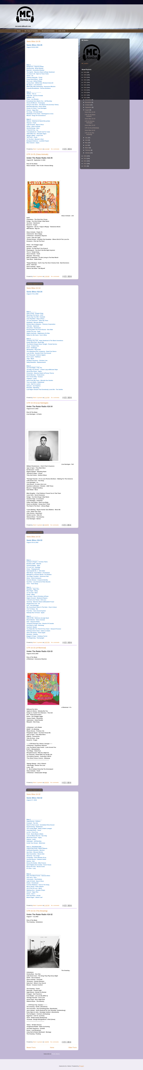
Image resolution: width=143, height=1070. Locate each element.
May (86, 142)
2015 (85, 156)
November (88, 102)
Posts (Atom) (56, 1054)
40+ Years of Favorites (31, 31)
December (88, 99)
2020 (85, 87)
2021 (85, 85)
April (86, 145)
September (88, 107)
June (86, 140)
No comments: (55, 149)
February (88, 150)
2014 (85, 158)
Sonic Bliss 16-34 (33, 288)
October (87, 105)
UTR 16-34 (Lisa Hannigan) (37, 403)
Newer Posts (31, 1047)
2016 (85, 97)
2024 (85, 77)
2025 (85, 75)
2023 (85, 80)
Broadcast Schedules (48, 31)
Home (19, 31)
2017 (85, 95)
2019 (85, 90)
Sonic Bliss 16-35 (33, 41)
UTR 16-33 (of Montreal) (36, 648)
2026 (85, 72)
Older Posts (72, 1047)
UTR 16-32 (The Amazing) (37, 911)
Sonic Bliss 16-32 (33, 794)
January (87, 153)
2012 (85, 163)
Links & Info (61, 31)
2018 (85, 92)
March (87, 147)
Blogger (81, 1066)
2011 (85, 166)
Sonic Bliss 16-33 (33, 537)
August (87, 110)
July (86, 137)
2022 (85, 82)
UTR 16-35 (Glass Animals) (37, 154)
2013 (85, 161)
